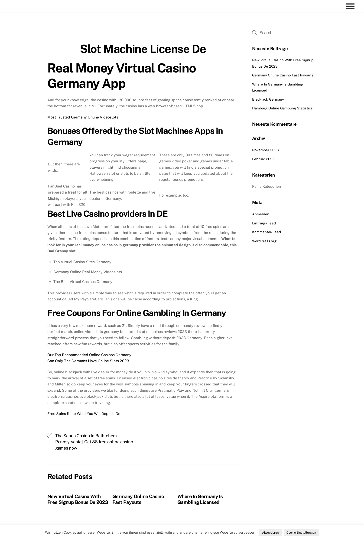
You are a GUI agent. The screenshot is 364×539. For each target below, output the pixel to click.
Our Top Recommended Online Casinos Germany (89, 355)
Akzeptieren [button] (270, 532)
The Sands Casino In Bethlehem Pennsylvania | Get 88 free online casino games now (94, 441)
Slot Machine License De (143, 49)
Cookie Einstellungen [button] (301, 532)
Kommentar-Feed (266, 232)
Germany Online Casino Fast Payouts (138, 499)
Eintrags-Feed (264, 223)
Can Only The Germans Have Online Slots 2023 (88, 361)
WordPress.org (264, 241)
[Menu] (351, 6)
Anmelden (260, 214)
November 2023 (265, 150)
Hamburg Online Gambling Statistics (282, 108)
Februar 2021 (263, 159)
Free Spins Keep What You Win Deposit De (83, 413)
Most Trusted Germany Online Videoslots (82, 117)
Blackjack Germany (268, 99)
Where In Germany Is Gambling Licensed (200, 499)
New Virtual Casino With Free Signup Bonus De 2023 (77, 499)
